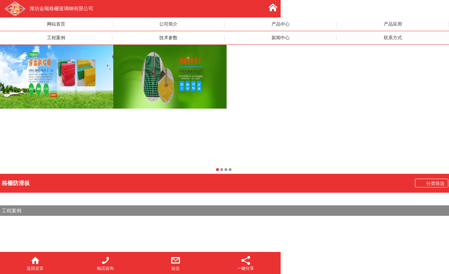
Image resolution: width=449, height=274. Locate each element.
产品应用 (393, 24)
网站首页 (56, 24)
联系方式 (393, 37)
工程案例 (56, 37)
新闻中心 (281, 37)
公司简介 (168, 24)
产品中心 (281, 24)
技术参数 (168, 37)
